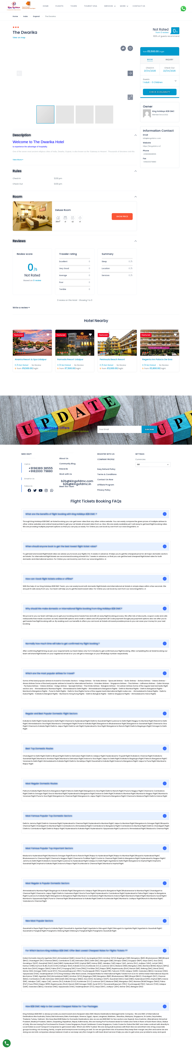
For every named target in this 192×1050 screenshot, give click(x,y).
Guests (146, 79)
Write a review (21, 307)
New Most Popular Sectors (39, 920)
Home (45, 6)
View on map (19, 37)
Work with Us (65, 474)
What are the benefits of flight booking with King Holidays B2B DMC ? (61, 514)
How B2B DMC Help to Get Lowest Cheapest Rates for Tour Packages (61, 1006)
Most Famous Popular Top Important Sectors (49, 848)
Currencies (140, 459)
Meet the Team (66, 486)
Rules (17, 171)
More (124, 6)
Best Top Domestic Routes (39, 748)
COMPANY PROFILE (105, 459)
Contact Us (139, 6)
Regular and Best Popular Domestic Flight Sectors (51, 713)
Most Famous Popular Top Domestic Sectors (48, 815)
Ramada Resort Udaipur (70, 359)
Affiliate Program (105, 484)
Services (110, 6)
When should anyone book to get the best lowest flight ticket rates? (61, 546)
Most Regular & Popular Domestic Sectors (47, 883)
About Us (63, 458)
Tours (73, 6)
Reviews (19, 241)
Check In (150, 68)
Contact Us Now (105, 479)
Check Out (169, 68)
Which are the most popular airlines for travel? (50, 673)
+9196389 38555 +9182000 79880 (41, 469)
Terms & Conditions (107, 474)
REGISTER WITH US (105, 454)
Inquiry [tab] (169, 59)
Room (17, 197)
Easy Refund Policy (106, 469)
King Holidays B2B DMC (163, 111)
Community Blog (67, 463)
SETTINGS (139, 454)
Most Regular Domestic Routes (41, 783)
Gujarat (36, 16)
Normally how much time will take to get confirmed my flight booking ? (62, 643)
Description (22, 135)
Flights (59, 6)
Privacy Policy (103, 490)
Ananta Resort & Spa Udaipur (31, 359)
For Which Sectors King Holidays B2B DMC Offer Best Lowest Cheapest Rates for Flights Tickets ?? (76, 950)
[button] (130, 97)
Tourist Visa (90, 6)
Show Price (122, 216)
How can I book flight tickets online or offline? (49, 578)
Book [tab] (150, 59)
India (25, 16)
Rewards (63, 469)
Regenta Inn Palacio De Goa (157, 359)
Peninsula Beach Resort (112, 359)
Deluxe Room (63, 210)
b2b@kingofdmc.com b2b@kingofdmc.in (77, 482)
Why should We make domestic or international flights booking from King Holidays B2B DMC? (73, 608)
